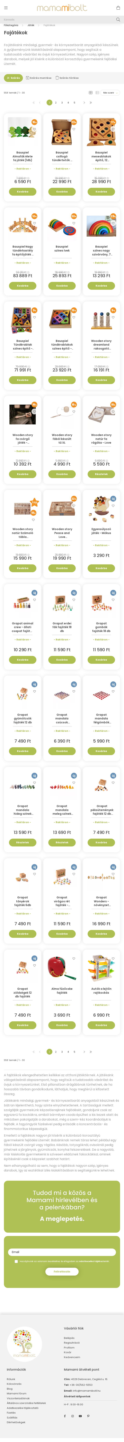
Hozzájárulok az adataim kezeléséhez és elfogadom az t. (65, 1265)
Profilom (69, 1351)
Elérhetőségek (16, 1426)
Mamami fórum (16, 1397)
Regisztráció (72, 1346)
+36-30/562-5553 (81, 1389)
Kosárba (22, 195)
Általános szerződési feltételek (26, 1407)
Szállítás (12, 1421)
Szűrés (15, 82)
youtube (80, 1420)
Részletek (101, 478)
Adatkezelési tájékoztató (23, 1412)
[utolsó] (90, 106)
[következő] (84, 106)
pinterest (88, 1420)
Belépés (69, 1342)
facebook (65, 1420)
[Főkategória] (11, 29)
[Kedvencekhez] (34, 133)
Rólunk (11, 1383)
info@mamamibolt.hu (87, 1395)
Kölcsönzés (14, 1387)
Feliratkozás (62, 1275)
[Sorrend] (110, 97)
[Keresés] (62, 20)
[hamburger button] (6, 8)
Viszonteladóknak (18, 1402)
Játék (31, 29)
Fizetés (11, 1416)
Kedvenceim (72, 1361)
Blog (10, 1392)
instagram (72, 1420)
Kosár (67, 1356)
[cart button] (118, 8)
